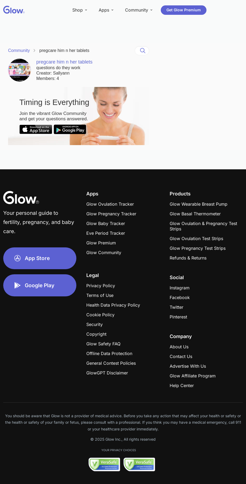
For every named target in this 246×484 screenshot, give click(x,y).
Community (19, 50)
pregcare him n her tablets (64, 50)
